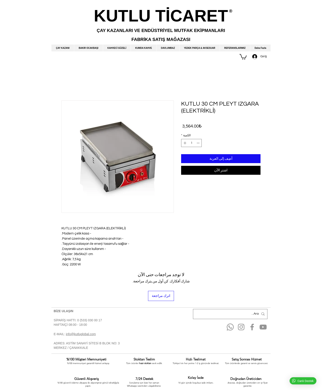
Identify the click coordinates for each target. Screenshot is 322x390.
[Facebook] (252, 327)
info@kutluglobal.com (81, 334)
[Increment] (184, 143)
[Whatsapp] (230, 327)
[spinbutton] (191, 143)
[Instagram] (241, 327)
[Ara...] (231, 314)
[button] (243, 56)
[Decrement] (198, 143)
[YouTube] (263, 327)
